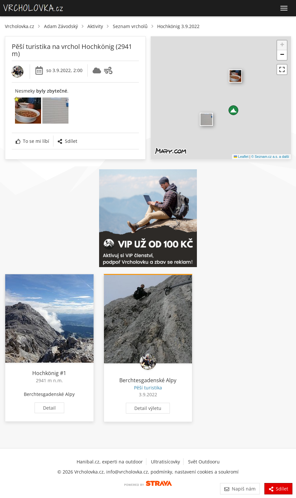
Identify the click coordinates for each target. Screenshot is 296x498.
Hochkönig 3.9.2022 (178, 26)
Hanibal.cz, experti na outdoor (110, 462)
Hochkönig (45, 373)
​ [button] (206, 119)
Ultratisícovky (165, 462)
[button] (233, 110)
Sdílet (67, 141)
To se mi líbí (32, 141)
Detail (49, 408)
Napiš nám (239, 489)
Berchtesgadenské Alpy (49, 394)
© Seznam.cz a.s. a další (270, 156)
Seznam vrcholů (130, 26)
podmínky (161, 472)
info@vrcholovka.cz (127, 472)
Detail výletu (147, 408)
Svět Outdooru (204, 462)
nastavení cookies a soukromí (207, 472)
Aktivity (95, 26)
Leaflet (241, 156)
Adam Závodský (61, 26)
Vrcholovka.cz (19, 26)
